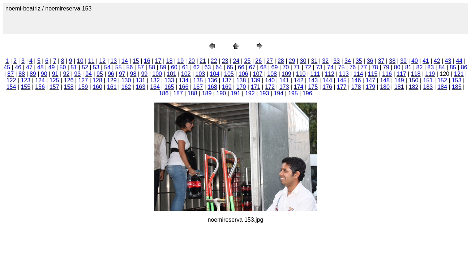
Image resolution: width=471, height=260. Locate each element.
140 (270, 80)
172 (270, 87)
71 (297, 67)
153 (457, 80)
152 (442, 80)
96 (111, 74)
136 (212, 80)
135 (198, 80)
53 (96, 67)
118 (416, 74)
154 (11, 87)
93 (77, 74)
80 (397, 67)
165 (169, 87)
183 (428, 87)
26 (258, 61)
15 (136, 61)
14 (124, 61)
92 (66, 74)
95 (100, 74)
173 (284, 87)
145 (342, 80)
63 (207, 67)
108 (272, 74)
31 (314, 61)
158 (69, 87)
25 (247, 61)
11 (91, 61)
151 (428, 80)
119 (430, 74)
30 (303, 61)
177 (342, 87)
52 (85, 67)
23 (225, 61)
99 (144, 74)
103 (200, 74)
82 (419, 67)
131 (140, 80)
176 (327, 87)
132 (155, 80)
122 (11, 80)
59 (163, 67)
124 (40, 80)
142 (299, 80)
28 (281, 61)
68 (263, 67)
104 (214, 74)
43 (448, 61)
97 (122, 74)
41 (426, 61)
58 (152, 67)
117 (401, 74)
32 (325, 61)
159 (83, 87)
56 (130, 67)
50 (63, 67)
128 (97, 80)
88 (21, 74)
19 (180, 61)
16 (147, 61)
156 (40, 87)
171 (255, 87)
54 (107, 67)
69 (274, 67)
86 (464, 67)
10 (80, 61)
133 (169, 80)
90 (44, 74)
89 (33, 74)
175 (313, 87)
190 (221, 93)
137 (227, 80)
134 (184, 80)
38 (392, 61)
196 (307, 93)
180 (385, 87)
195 (293, 93)
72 (308, 67)
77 (363, 67)
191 (235, 93)
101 (171, 74)
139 (255, 80)
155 (25, 87)
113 (344, 74)
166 (184, 87)
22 (214, 61)
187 (178, 93)
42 (437, 61)
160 (97, 87)
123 (25, 80)
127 (83, 80)
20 (191, 61)
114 (358, 74)
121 (459, 74)
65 (230, 67)
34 (347, 61)
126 (69, 80)
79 (386, 67)
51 (73, 67)
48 (40, 67)
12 (102, 61)
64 (218, 67)
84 (441, 67)
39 (403, 61)
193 (264, 93)
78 (375, 67)
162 (126, 87)
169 (227, 87)
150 (414, 80)
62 (196, 67)
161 (112, 87)
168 (212, 87)
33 (336, 61)
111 (315, 74)
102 (186, 74)
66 (241, 67)
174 (299, 87)
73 (319, 67)
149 (399, 80)
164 (155, 87)
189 (207, 93)
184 (442, 87)
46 (18, 67)
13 (113, 61)
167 (198, 87)
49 (51, 67)
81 (408, 67)
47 (29, 67)
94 (88, 74)
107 (258, 74)
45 (7, 67)
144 (327, 80)
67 (252, 67)
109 (286, 74)
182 (414, 87)
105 (229, 74)
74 (330, 67)
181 (399, 87)
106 (243, 74)
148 (385, 80)
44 (459, 61)
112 (329, 74)
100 (157, 74)
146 (356, 80)
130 (126, 80)
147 (370, 80)
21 (203, 61)
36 (370, 61)
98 (133, 74)
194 (278, 93)
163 (140, 87)
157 (54, 87)
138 (241, 80)
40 (414, 61)
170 (241, 87)
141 (284, 80)
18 (169, 61)
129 (112, 80)
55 (118, 67)
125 (54, 80)
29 (292, 61)
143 (313, 80)
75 (341, 67)
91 (55, 74)
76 (352, 67)
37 (381, 61)
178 (356, 87)
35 (359, 61)
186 (163, 93)
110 (301, 74)
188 (192, 93)
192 (250, 93)
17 (158, 61)
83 (430, 67)
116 (387, 74)
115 (373, 74)
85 (453, 67)
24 (236, 61)
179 (370, 87)
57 (140, 67)
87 (10, 74)
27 (269, 61)
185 (457, 87)
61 (185, 67)
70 (285, 67)
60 (174, 67)
